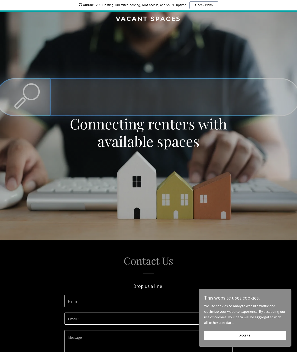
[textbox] (148, 301)
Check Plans (204, 5)
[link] (148, 19)
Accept (245, 335)
